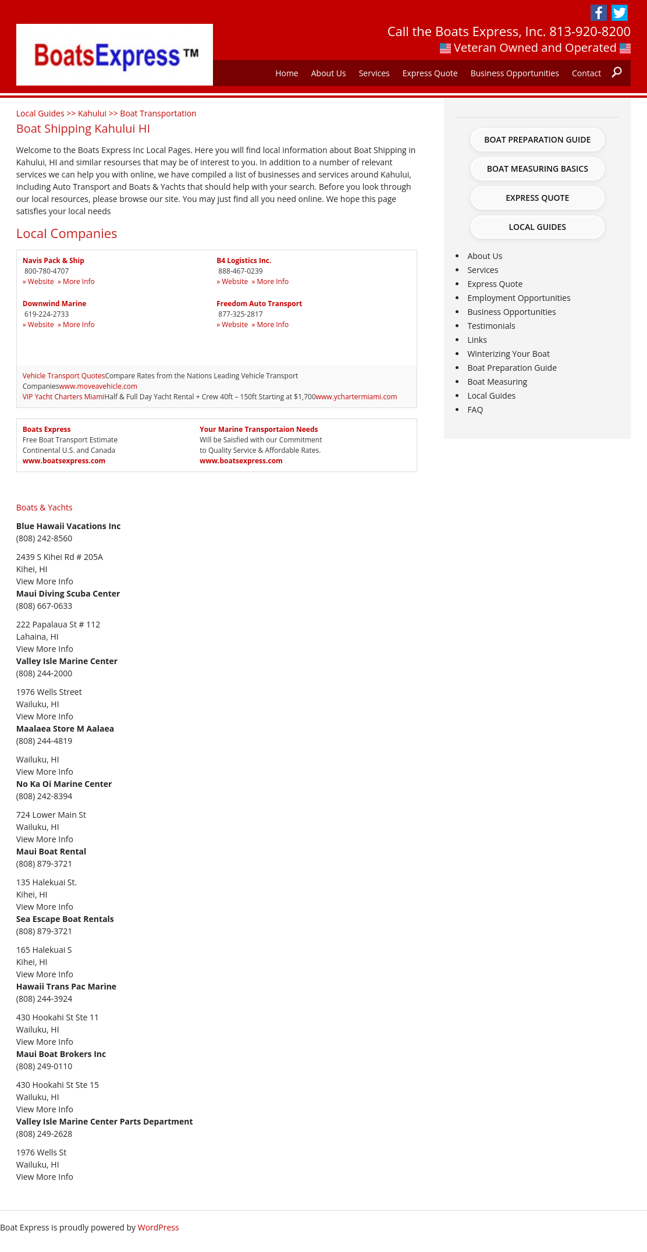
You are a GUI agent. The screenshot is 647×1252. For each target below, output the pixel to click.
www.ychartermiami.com (356, 397)
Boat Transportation (158, 113)
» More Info (76, 281)
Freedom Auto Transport (259, 303)
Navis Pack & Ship (53, 260)
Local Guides (537, 226)
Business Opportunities (515, 73)
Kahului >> (99, 113)
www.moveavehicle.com (98, 386)
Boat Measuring (497, 381)
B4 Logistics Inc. (243, 260)
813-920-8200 (590, 31)
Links (476, 339)
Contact (586, 73)
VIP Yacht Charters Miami (64, 397)
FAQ (475, 409)
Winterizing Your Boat (508, 353)
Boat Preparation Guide (537, 139)
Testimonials (491, 325)
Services (374, 73)
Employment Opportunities (518, 297)
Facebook (599, 13)
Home (286, 73)
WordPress (158, 1227)
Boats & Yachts (44, 507)
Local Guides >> (47, 113)
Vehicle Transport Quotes (64, 376)
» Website (38, 281)
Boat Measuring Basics (537, 168)
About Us (328, 73)
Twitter (620, 13)
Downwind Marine (55, 303)
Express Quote (430, 73)
